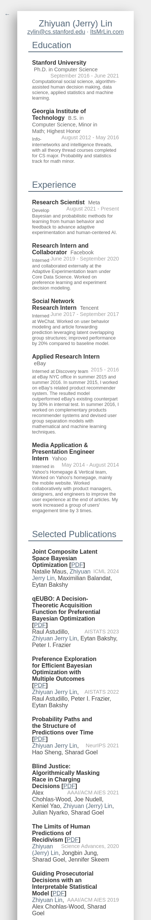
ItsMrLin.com (107, 32)
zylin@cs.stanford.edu (56, 32)
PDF (77, 565)
